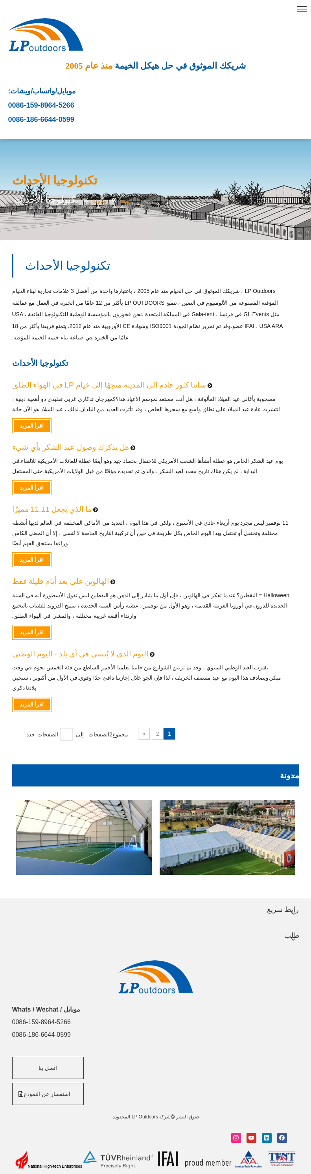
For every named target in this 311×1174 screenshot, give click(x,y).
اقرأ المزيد (32, 426)
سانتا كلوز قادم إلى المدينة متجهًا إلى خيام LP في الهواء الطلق (109, 385)
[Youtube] (251, 1138)
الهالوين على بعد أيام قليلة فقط (60, 581)
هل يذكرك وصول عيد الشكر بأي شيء (70, 447)
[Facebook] (282, 1138)
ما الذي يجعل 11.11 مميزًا (52, 509)
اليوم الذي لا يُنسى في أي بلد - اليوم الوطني (80, 654)
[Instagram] (236, 1138)
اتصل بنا (48, 1068)
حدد (30, 734)
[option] (84, 837)
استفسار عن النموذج (45, 1094)
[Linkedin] (267, 1138)
